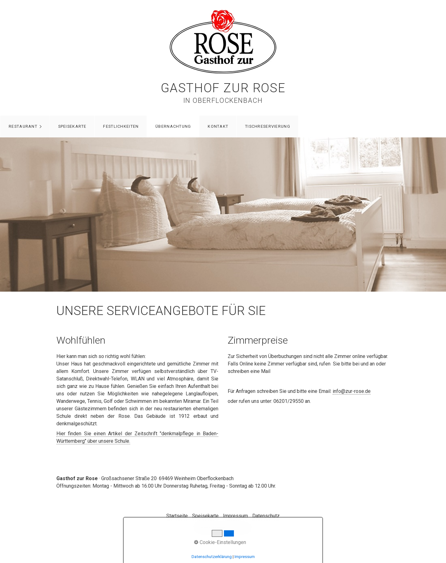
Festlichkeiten (121, 126)
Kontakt (218, 126)
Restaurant (23, 126)
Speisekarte (72, 126)
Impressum (235, 516)
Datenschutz (266, 516)
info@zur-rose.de (352, 391)
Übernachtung (173, 126)
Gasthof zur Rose (223, 88)
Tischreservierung (267, 126)
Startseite (177, 516)
